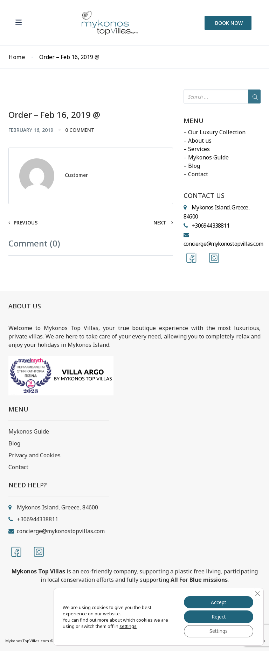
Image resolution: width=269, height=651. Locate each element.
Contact (18, 467)
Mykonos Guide (28, 431)
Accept (218, 601)
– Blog (192, 166)
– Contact (196, 174)
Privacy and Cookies (34, 455)
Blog (14, 443)
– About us (198, 140)
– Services (197, 149)
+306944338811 (210, 225)
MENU (194, 120)
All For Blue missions (199, 580)
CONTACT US (204, 195)
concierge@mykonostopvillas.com (223, 244)
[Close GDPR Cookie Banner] (257, 593)
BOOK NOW (229, 23)
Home (16, 57)
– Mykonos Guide (206, 157)
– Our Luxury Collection (215, 132)
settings (128, 626)
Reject (218, 616)
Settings (217, 631)
